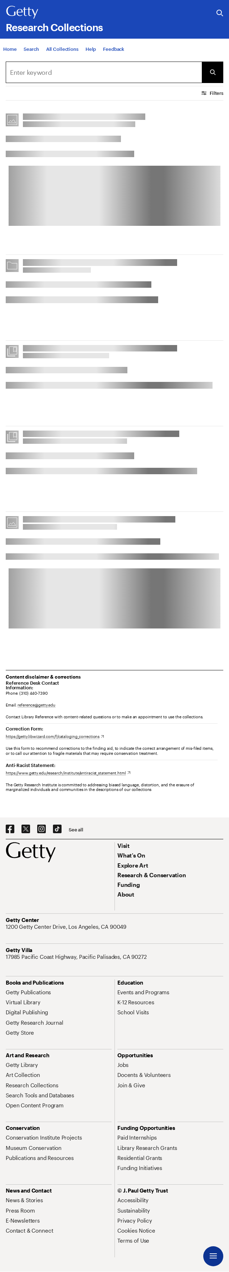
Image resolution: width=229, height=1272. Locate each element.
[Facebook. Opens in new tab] (10, 829)
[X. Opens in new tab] (25, 829)
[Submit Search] (212, 72)
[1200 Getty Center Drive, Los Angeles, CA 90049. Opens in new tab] (67, 926)
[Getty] (22, 12)
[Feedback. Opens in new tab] (113, 51)
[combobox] (104, 72)
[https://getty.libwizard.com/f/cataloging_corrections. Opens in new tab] (55, 736)
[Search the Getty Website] (219, 13)
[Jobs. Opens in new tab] (122, 1065)
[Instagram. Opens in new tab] (41, 829)
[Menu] (213, 1256)
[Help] (91, 51)
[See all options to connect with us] (76, 829)
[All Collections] (62, 51)
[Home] (9, 51)
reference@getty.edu (36, 705)
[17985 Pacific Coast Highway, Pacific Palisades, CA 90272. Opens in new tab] (77, 956)
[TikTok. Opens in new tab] (57, 829)
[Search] (31, 51)
